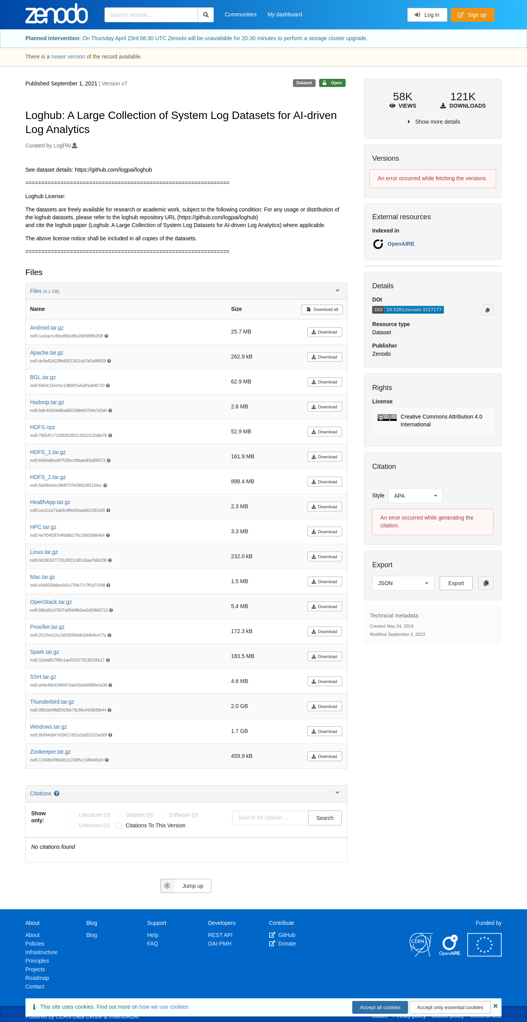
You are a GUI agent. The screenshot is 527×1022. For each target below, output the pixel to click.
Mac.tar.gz (42, 577)
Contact (34, 986)
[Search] (206, 14)
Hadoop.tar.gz (47, 402)
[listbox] (415, 495)
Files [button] (185, 290)
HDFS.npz (42, 427)
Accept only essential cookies (450, 1007)
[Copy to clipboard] (487, 309)
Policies (34, 943)
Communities (241, 14)
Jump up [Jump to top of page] (182, 886)
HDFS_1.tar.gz (48, 452)
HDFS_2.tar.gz (48, 477)
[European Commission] (484, 954)
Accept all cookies (380, 1007)
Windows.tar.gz (48, 727)
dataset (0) (139, 815)
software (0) (183, 815)
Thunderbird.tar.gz (52, 702)
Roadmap (37, 978)
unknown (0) (94, 825)
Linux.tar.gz (44, 552)
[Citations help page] (57, 793)
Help (152, 935)
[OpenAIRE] (450, 954)
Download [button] (324, 332)
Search (325, 818)
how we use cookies (163, 1007)
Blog (91, 935)
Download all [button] (322, 309)
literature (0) (94, 815)
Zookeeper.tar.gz (50, 752)
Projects (35, 969)
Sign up (472, 15)
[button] (432, 421)
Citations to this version (156, 825)
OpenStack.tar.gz (51, 602)
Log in (427, 15)
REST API (220, 935)
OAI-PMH (219, 943)
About (32, 935)
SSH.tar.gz (43, 677)
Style (378, 495)
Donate (282, 943)
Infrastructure (41, 952)
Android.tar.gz (47, 328)
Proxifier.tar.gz (47, 627)
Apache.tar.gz (47, 353)
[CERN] (421, 954)
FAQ (152, 943)
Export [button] (456, 583)
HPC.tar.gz (43, 527)
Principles (37, 961)
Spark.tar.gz (44, 652)
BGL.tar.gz (43, 377)
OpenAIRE (400, 244)
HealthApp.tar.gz (50, 502)
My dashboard (285, 14)
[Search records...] (151, 14)
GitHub (282, 935)
